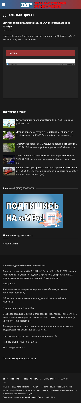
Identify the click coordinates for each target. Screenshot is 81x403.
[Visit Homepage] (43, 5)
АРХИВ (64, 379)
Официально (50, 379)
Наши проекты (31, 379)
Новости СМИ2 (10, 243)
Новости (14, 379)
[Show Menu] (3, 4)
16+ (4, 382)
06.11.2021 (8, 30)
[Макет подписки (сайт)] (33, 211)
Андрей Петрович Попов (33, 397)
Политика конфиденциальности (19, 358)
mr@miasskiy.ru (17, 347)
